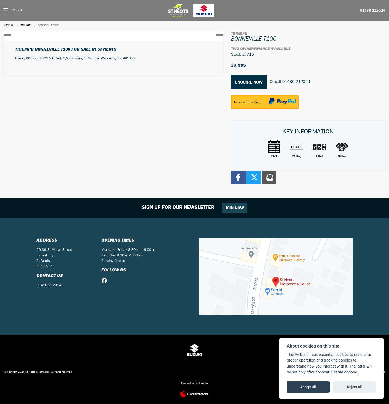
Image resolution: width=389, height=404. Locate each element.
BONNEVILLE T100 (48, 25)
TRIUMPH (26, 25)
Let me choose (344, 372)
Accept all (308, 387)
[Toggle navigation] (12, 10)
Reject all (354, 387)
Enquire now (249, 82)
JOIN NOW (234, 208)
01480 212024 (372, 10)
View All (9, 25)
